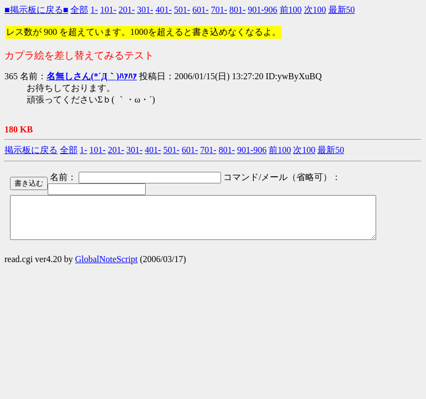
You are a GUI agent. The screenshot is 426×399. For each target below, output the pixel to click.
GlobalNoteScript (106, 267)
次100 (315, 9)
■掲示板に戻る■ (36, 9)
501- (182, 9)
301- (145, 9)
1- (93, 9)
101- (108, 9)
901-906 (262, 9)
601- (200, 9)
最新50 (342, 9)
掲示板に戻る (31, 150)
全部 (79, 9)
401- (164, 9)
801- (237, 9)
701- (219, 9)
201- (127, 9)
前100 (291, 9)
